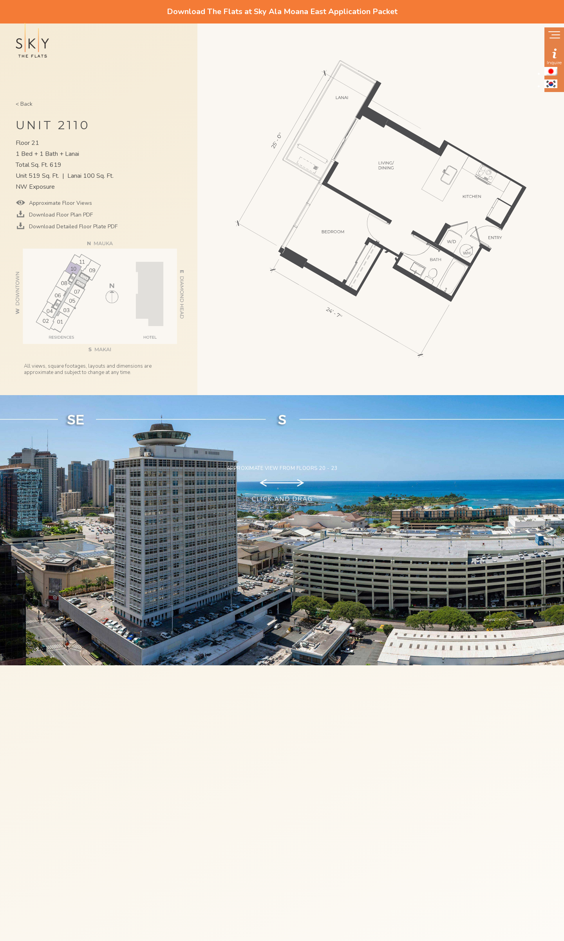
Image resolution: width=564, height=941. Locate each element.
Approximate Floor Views (59, 203)
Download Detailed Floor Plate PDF (72, 226)
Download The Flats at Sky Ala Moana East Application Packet (282, 11)
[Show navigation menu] (554, 35)
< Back (24, 104)
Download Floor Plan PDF (60, 215)
